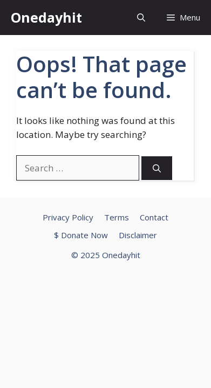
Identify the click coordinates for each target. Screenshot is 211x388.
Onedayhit (46, 17)
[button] (141, 17)
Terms (116, 217)
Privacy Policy (68, 217)
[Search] (156, 168)
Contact (154, 217)
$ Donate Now (81, 235)
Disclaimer (138, 235)
